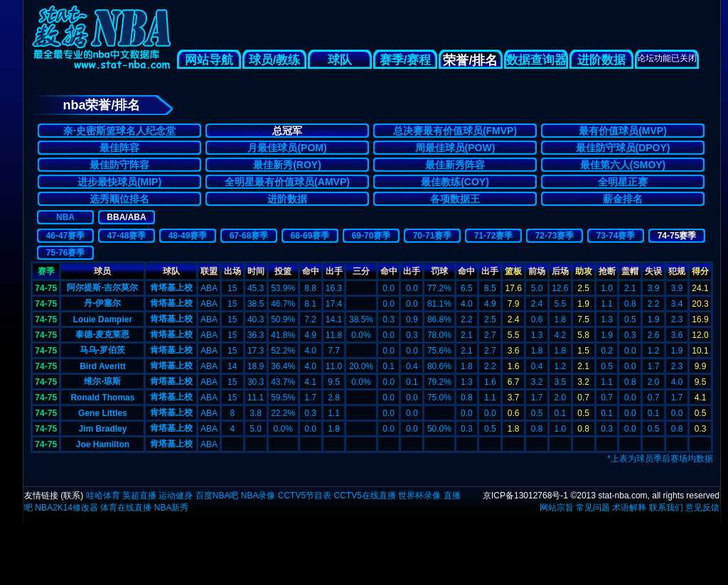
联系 (71, 496)
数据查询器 (536, 60)
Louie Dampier (102, 319)
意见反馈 (702, 508)
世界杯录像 (419, 496)
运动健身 (176, 496)
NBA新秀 (171, 508)
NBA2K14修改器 (66, 508)
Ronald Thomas (102, 398)
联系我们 (666, 508)
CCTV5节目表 (304, 496)
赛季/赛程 (406, 60)
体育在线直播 (125, 508)
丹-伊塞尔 (102, 303)
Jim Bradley (102, 429)
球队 (339, 60)
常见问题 (593, 508)
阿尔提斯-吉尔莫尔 (102, 287)
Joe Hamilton (102, 444)
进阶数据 (601, 60)
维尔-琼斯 (102, 381)
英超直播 (139, 496)
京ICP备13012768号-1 (525, 496)
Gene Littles (102, 413)
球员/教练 (275, 60)
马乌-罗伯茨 (102, 350)
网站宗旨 (557, 508)
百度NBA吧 (217, 496)
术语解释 (629, 508)
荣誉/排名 (470, 60)
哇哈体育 (103, 496)
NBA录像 (258, 496)
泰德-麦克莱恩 (102, 334)
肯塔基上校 (171, 287)
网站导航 (209, 60)
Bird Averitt (102, 366)
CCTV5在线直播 (364, 496)
